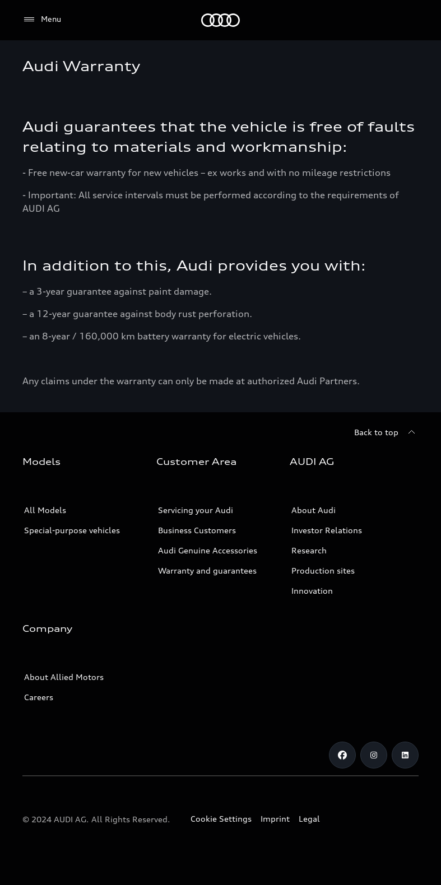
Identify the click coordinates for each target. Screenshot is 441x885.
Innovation (312, 590)
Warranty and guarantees (207, 570)
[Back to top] (386, 432)
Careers (38, 697)
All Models (45, 510)
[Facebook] (342, 755)
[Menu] (41, 19)
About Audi (313, 510)
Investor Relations (326, 530)
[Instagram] (373, 755)
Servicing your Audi (195, 510)
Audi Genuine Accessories (207, 550)
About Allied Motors (64, 677)
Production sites (323, 570)
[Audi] (220, 20)
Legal (309, 818)
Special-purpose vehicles (72, 530)
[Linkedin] (405, 755)
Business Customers (197, 530)
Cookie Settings (221, 818)
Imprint (275, 818)
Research (309, 550)
